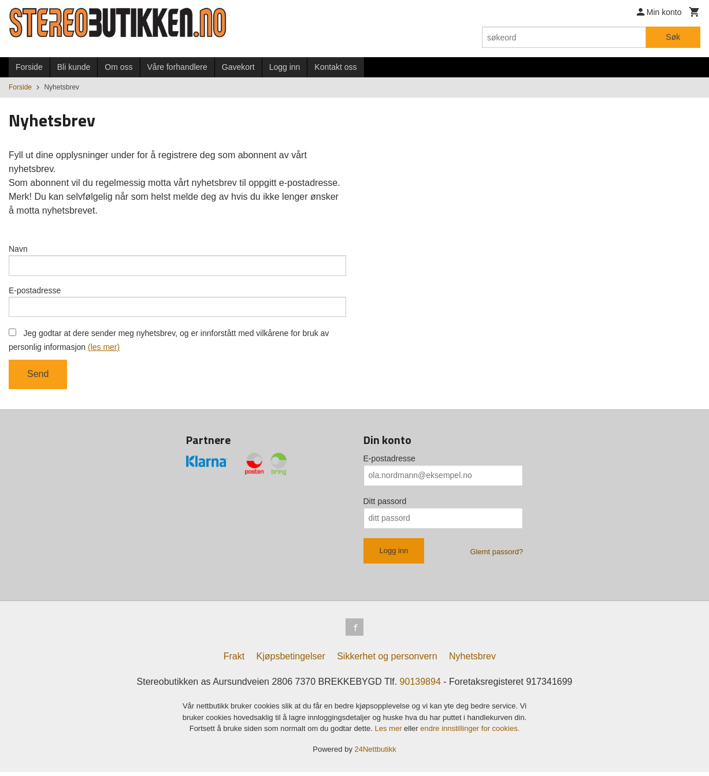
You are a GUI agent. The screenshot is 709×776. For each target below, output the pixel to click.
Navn (18, 248)
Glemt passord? (496, 554)
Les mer (389, 732)
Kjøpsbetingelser (291, 660)
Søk (673, 37)
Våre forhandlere (177, 67)
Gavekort (238, 67)
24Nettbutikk (375, 752)
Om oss (118, 67)
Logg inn (284, 67)
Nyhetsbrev (472, 660)
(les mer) (104, 349)
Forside (29, 67)
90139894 (420, 686)
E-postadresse (35, 291)
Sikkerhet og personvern (387, 660)
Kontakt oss (335, 67)
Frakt (234, 660)
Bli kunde (74, 67)
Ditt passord (385, 503)
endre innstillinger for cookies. (469, 732)
